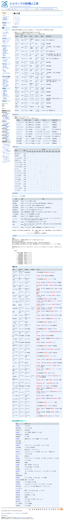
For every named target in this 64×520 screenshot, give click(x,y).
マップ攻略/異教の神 (6, 119)
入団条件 (5, 52)
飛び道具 (5, 67)
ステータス (5, 42)
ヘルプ (55, 9)
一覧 (40, 9)
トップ (3, 9)
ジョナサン (17, 21)
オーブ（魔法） (6, 68)
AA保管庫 (5, 98)
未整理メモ (5, 94)
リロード (31, 9)
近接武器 (5, 66)
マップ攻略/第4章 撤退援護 (6, 124)
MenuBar (6, 513)
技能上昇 (5, 93)
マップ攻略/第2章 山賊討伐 (6, 117)
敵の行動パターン (6, 34)
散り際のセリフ (6, 53)
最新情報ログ (6, 19)
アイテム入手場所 (6, 74)
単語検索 (45, 9)
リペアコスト (6, 72)
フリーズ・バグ (6, 16)
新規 (37, 9)
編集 (9, 9)
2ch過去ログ (5, 17)
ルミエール (17, 18)
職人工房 (5, 83)
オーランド (17, 17)
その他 (4, 71)
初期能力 (5, 48)
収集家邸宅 (5, 86)
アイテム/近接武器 (6, 162)
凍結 (12, 9)
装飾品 (4, 70)
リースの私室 (6, 78)
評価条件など (6, 95)
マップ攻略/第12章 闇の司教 (6, 127)
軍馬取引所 (5, 80)
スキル (4, 43)
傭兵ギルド (5, 84)
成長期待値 (5, 50)
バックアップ (21, 9)
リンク (4, 20)
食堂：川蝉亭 (6, 81)
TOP (4, 15)
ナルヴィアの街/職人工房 (24, 3)
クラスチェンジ (6, 61)
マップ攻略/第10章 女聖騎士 (6, 140)
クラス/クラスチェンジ (6, 148)
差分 (15, 9)
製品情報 (5, 18)
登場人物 (5, 25)
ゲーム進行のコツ (6, 30)
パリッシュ (17, 19)
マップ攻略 (5, 32)
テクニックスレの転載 (6, 97)
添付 (27, 9)
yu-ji (12, 518)
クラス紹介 (5, 59)
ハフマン (17, 22)
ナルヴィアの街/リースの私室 (17, 513)
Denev (7, 515)
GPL (31, 517)
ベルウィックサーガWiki (6, 144)
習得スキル (5, 51)
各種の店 (5, 79)
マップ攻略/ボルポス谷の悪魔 (6, 133)
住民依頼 (5, 35)
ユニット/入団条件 (6, 152)
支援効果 (5, 91)
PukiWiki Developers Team (21, 517)
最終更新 (50, 9)
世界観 (4, 24)
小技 (4, 92)
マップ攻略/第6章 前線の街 (6, 114)
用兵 (4, 54)
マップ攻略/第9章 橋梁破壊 (6, 136)
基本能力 (5, 60)
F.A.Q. (4, 36)
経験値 (4, 55)
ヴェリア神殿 (6, 85)
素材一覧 (17, 24)
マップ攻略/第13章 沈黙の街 (6, 130)
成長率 (4, 49)
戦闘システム (6, 41)
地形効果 (5, 90)
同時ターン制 (6, 40)
